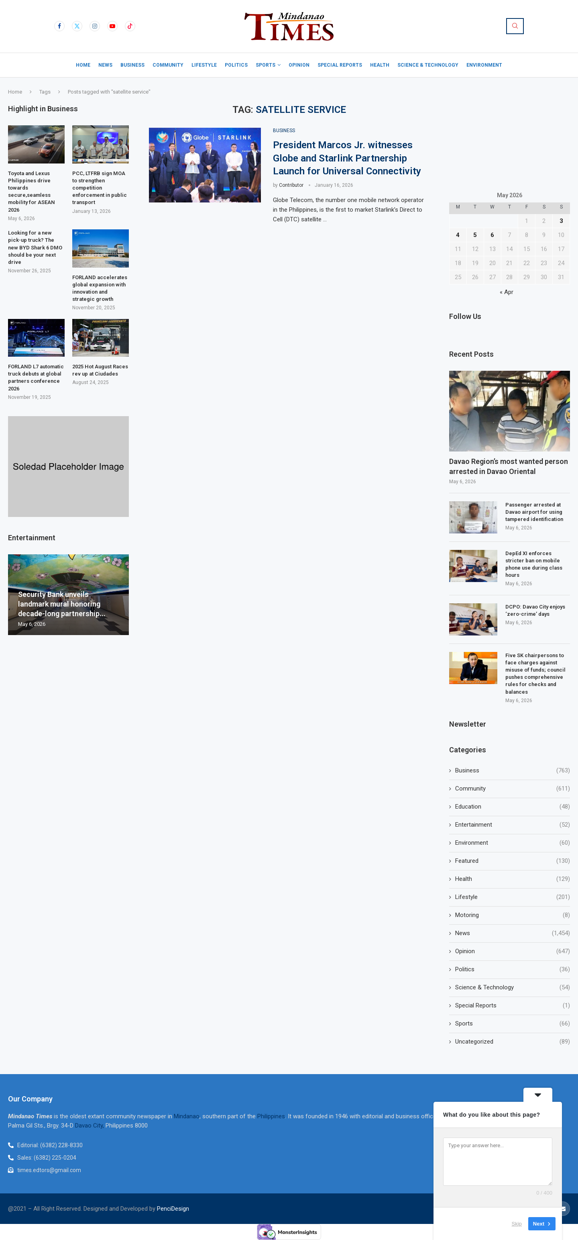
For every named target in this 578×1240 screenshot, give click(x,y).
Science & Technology (427, 65)
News (105, 65)
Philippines (271, 1116)
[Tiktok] (130, 26)
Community (168, 65)
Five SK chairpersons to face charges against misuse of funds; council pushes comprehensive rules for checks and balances (535, 673)
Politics (236, 65)
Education (512, 807)
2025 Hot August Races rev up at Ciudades (100, 370)
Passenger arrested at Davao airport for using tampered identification (534, 512)
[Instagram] (95, 26)
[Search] (515, 26)
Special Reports (339, 65)
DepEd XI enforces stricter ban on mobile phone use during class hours (533, 564)
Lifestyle (204, 65)
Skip (517, 1224)
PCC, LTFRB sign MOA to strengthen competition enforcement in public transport (99, 188)
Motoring (512, 915)
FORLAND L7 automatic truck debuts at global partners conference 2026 (36, 378)
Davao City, (90, 1125)
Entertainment (512, 825)
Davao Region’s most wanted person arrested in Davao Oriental (508, 466)
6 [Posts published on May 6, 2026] (492, 235)
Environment (484, 65)
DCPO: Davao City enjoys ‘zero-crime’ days (535, 610)
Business (132, 65)
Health (379, 65)
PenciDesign (173, 1208)
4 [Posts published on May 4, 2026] (458, 235)
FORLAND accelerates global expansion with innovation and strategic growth (99, 288)
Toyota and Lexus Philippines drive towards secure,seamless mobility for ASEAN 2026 (31, 191)
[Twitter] (77, 26)
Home (83, 65)
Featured (512, 861)
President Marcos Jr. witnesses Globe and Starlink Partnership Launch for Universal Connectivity (347, 158)
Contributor (291, 185)
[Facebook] (59, 26)
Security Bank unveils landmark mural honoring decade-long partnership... (62, 604)
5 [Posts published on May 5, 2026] (475, 235)
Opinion (299, 65)
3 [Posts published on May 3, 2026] (561, 221)
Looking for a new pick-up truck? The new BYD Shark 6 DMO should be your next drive (35, 247)
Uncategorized (512, 1042)
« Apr (506, 292)
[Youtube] (112, 26)
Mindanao (186, 1116)
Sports (265, 65)
